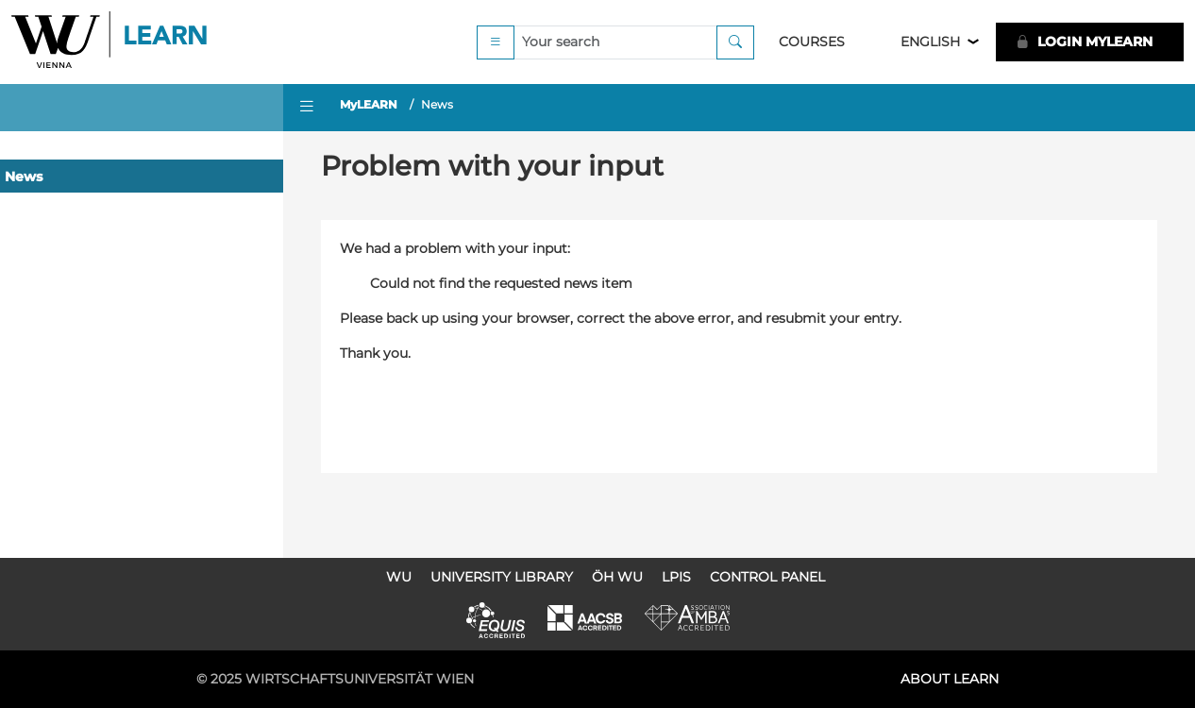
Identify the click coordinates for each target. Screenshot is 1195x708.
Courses (812, 41)
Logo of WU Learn (110, 42)
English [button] (930, 41)
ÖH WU (617, 576)
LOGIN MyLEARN (1084, 41)
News (23, 176)
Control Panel (767, 576)
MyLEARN (368, 104)
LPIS (676, 576)
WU (399, 576)
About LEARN (949, 678)
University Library (501, 576)
